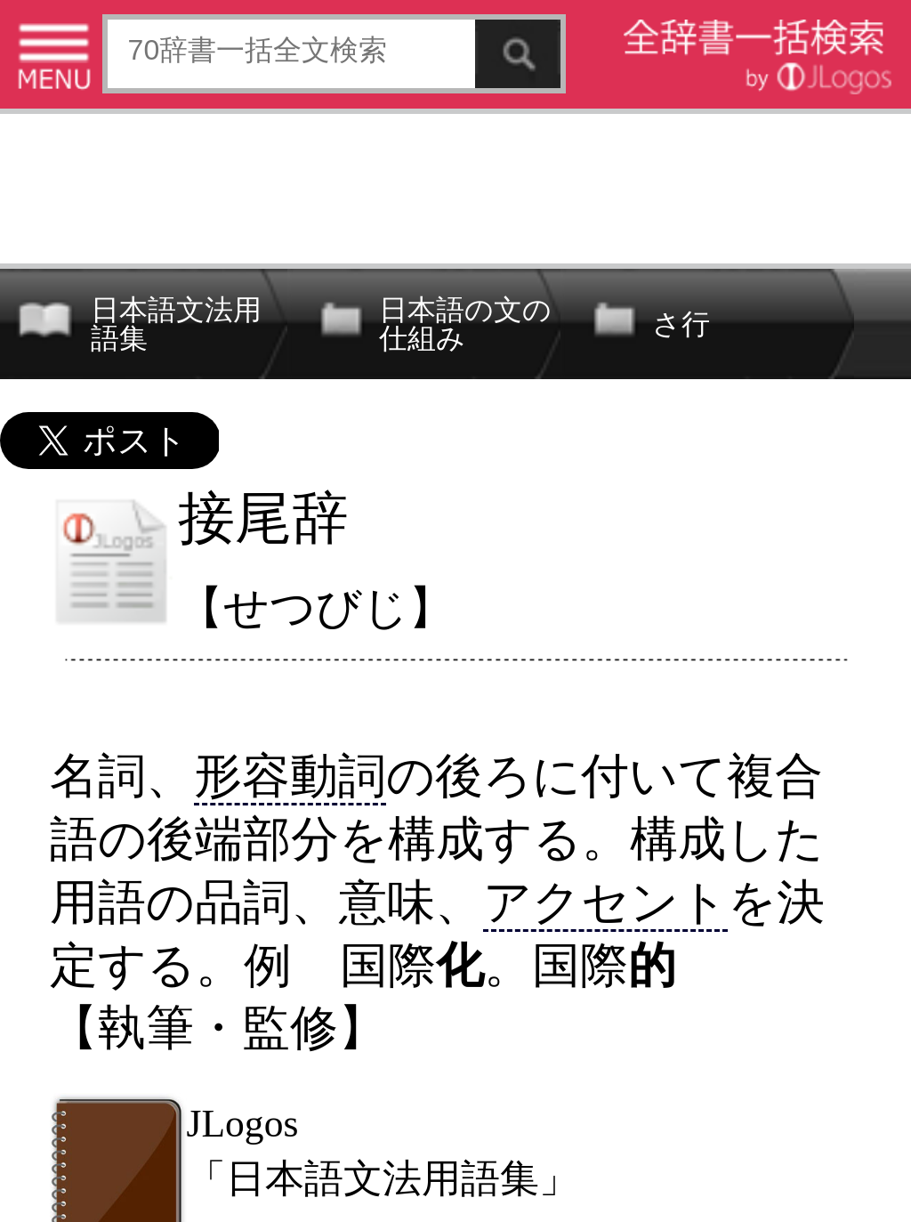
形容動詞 (290, 776)
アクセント (605, 902)
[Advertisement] (455, 185)
